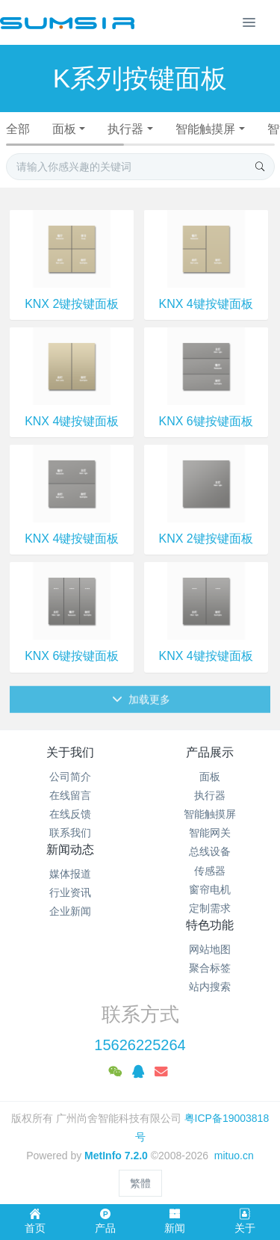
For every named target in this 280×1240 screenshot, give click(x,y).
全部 (18, 129)
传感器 (209, 871)
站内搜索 (210, 987)
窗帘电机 (210, 889)
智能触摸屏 (205, 129)
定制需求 (210, 908)
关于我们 (70, 752)
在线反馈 (70, 814)
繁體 (140, 1183)
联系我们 (70, 833)
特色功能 (210, 925)
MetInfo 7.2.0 (116, 1156)
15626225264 (139, 1045)
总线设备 (210, 851)
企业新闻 (70, 911)
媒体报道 (70, 874)
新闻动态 (70, 849)
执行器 (125, 129)
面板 (64, 129)
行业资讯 (70, 892)
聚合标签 (210, 968)
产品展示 (210, 752)
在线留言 (70, 795)
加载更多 (141, 714)
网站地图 (210, 949)
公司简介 (70, 777)
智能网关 (210, 833)
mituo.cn (234, 1156)
